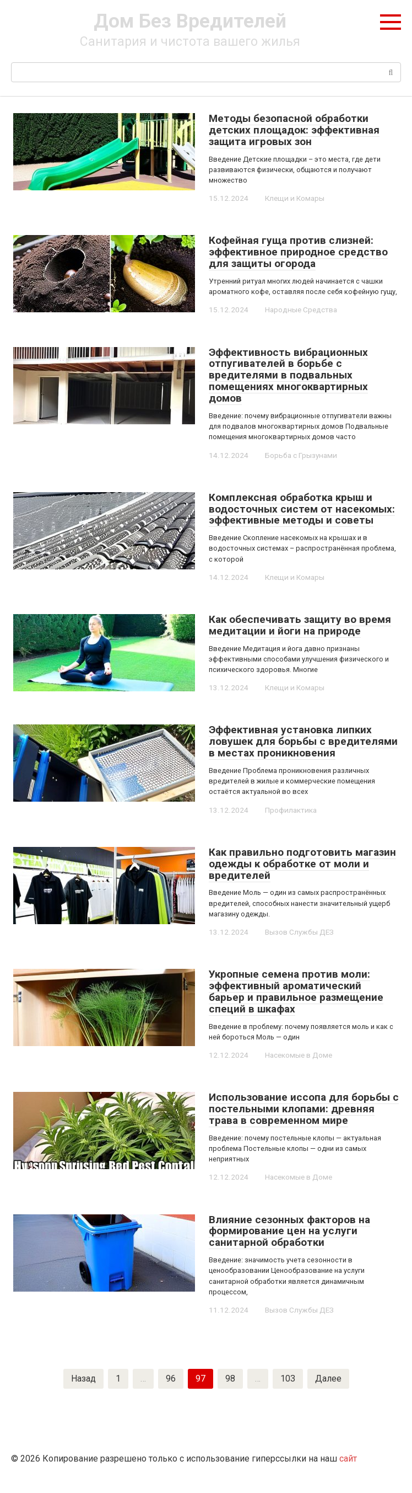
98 (230, 1378)
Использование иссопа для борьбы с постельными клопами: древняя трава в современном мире (304, 1109)
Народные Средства (300, 309)
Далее (328, 1378)
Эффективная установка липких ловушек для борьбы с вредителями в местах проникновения (303, 741)
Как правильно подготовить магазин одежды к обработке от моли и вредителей (302, 864)
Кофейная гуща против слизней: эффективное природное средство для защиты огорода (298, 252)
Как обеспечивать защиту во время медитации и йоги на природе (300, 625)
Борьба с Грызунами (300, 455)
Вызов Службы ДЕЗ (298, 931)
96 (171, 1378)
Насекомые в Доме (297, 1055)
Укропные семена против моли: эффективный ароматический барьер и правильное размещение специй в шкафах (296, 991)
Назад (83, 1378)
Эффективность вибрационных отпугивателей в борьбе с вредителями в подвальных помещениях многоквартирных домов (288, 375)
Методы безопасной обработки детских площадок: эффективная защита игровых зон (294, 130)
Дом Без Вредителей (190, 21)
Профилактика (290, 810)
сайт (348, 1458)
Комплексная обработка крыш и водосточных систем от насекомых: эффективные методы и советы (302, 509)
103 (287, 1378)
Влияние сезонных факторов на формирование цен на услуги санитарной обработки (289, 1231)
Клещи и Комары (293, 198)
